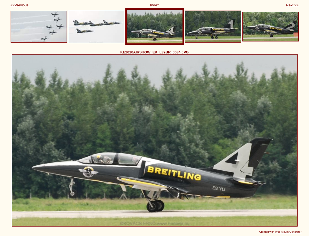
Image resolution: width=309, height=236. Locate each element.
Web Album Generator (288, 231)
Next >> (292, 5)
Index (154, 5)
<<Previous (20, 5)
